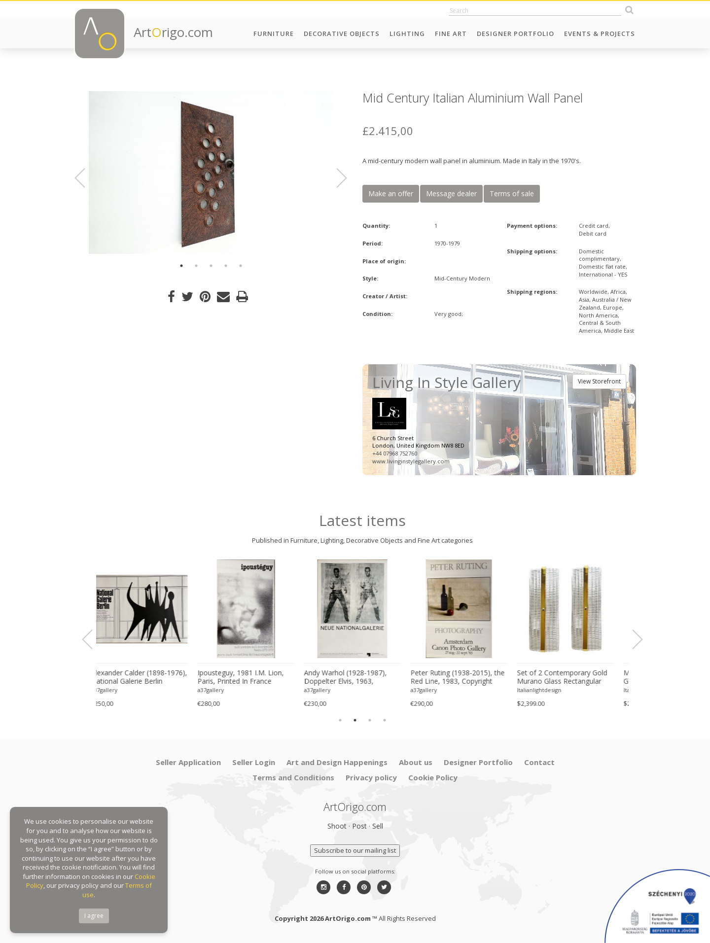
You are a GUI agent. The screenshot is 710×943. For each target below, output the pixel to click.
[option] (211, 172)
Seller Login (253, 762)
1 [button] (181, 266)
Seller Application (188, 762)
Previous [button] (86, 178)
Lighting (407, 33)
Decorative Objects (342, 33)
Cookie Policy (433, 777)
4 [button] (226, 266)
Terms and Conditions (293, 777)
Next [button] (336, 178)
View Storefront (599, 381)
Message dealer (451, 193)
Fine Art (451, 33)
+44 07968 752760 (394, 453)
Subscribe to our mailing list (355, 850)
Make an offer (390, 193)
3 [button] (211, 266)
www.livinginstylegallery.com (411, 461)
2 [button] (196, 266)
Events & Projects (599, 33)
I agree (94, 915)
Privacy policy (371, 777)
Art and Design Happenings (337, 762)
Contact (539, 762)
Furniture (273, 33)
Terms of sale (512, 193)
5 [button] (241, 266)
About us (415, 762)
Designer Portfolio (515, 33)
